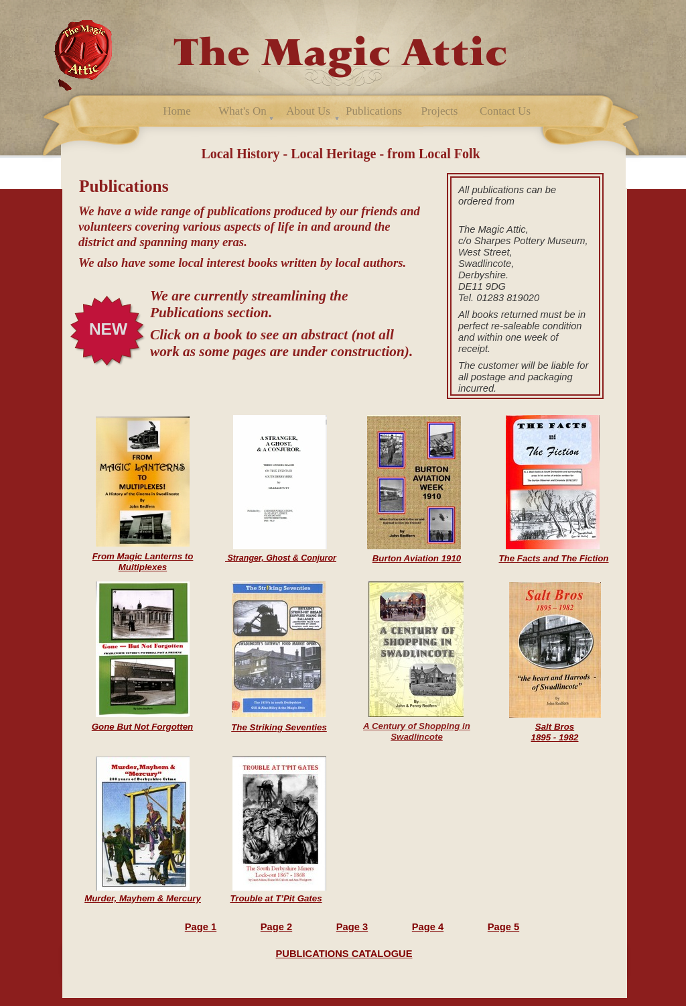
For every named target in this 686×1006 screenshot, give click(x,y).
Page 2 (276, 926)
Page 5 (503, 926)
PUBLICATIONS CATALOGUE (344, 953)
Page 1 (200, 926)
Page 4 (427, 926)
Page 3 (352, 926)
